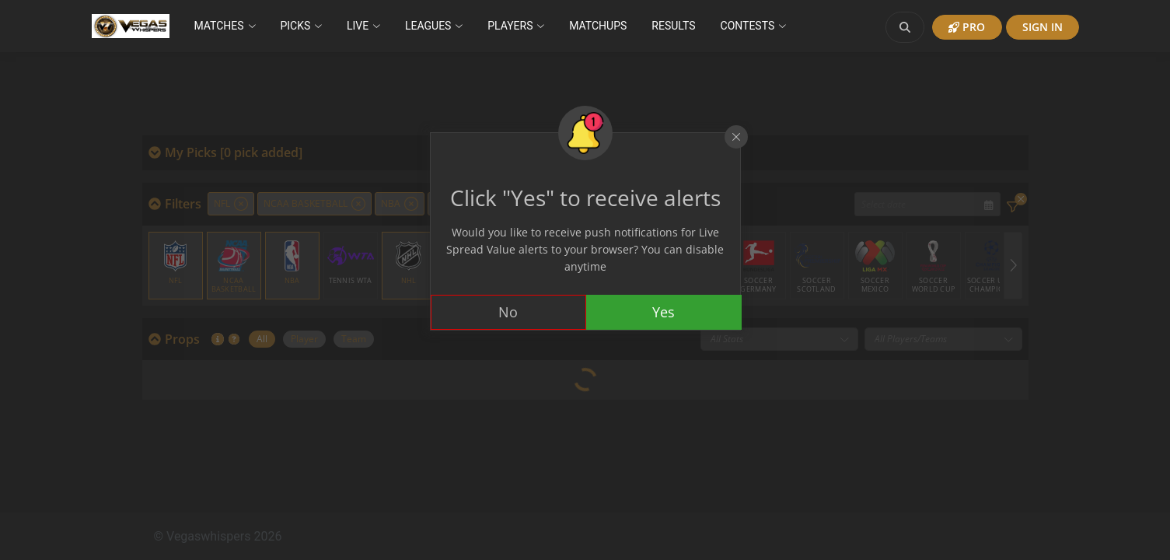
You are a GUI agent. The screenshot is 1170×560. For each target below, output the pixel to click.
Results (673, 25)
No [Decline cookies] (508, 312)
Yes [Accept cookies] (663, 312)
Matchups (598, 25)
